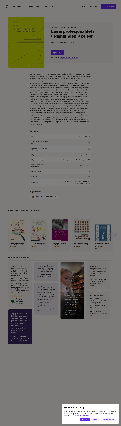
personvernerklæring (82, 415)
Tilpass (95, 419)
